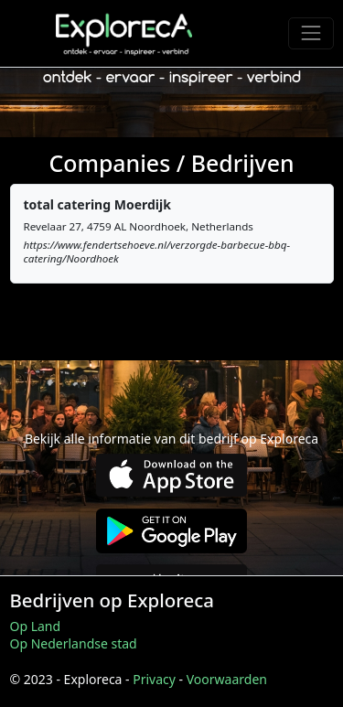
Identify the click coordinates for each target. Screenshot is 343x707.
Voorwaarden (227, 679)
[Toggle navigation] (310, 33)
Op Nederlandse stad (73, 643)
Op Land (35, 626)
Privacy (154, 679)
